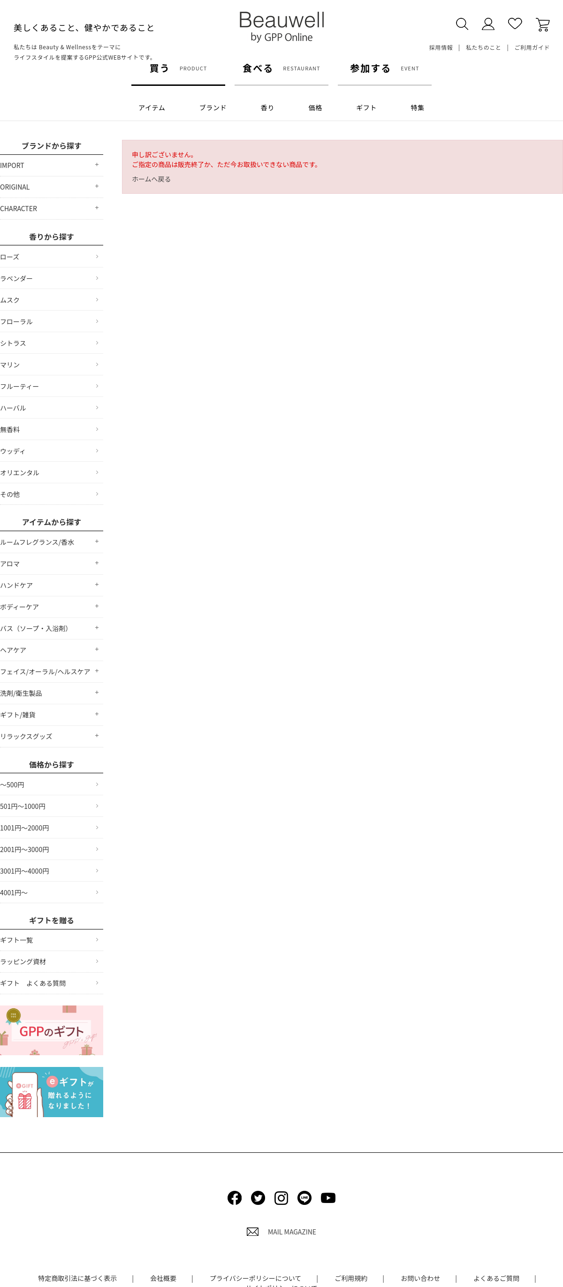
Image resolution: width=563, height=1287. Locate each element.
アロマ (10, 563)
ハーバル (13, 407)
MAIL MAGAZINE (281, 1231)
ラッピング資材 (23, 961)
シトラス (13, 343)
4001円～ (14, 892)
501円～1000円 (22, 806)
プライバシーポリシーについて (255, 1278)
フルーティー (19, 386)
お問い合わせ (420, 1278)
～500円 (12, 784)
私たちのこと (484, 47)
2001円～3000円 (24, 849)
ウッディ (13, 451)
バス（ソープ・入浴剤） (36, 628)
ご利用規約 (351, 1278)
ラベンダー (16, 278)
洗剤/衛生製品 (21, 693)
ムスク (10, 300)
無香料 (10, 429)
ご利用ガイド (532, 47)
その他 (10, 494)
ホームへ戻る (151, 178)
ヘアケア (13, 650)
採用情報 (441, 47)
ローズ (9, 256)
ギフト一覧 (16, 939)
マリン (10, 364)
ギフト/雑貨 (18, 714)
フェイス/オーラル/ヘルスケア (45, 671)
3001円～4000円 (24, 871)
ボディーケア (19, 606)
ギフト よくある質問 (33, 983)
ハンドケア (16, 585)
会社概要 (163, 1278)
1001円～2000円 (24, 827)
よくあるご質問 (496, 1278)
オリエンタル (19, 472)
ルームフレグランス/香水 (37, 542)
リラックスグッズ (26, 736)
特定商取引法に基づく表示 (77, 1278)
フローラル (16, 321)
